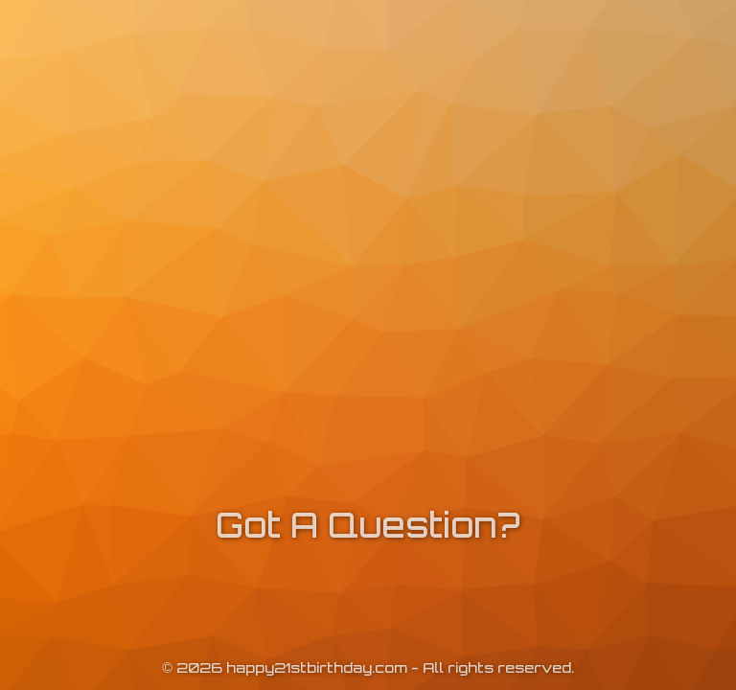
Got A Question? (368, 524)
